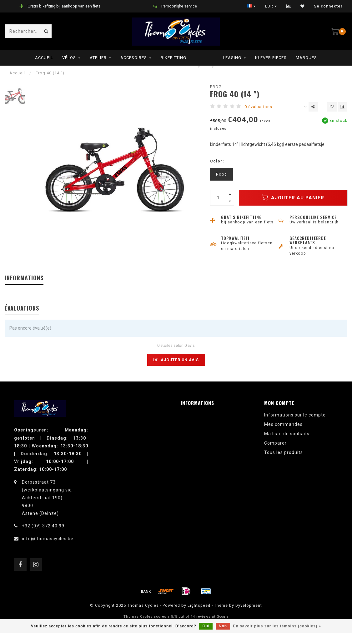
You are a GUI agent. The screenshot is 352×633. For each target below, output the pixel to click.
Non (223, 626)
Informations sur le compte (295, 414)
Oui (205, 626)
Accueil (44, 57)
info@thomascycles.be (47, 538)
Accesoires (133, 57)
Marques (306, 57)
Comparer (275, 443)
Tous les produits (283, 452)
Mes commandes (283, 424)
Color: (217, 161)
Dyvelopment (248, 605)
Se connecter (328, 6)
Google (223, 616)
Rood (221, 174)
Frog (216, 86)
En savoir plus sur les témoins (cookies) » (277, 626)
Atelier (98, 57)
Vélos (69, 57)
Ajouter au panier (293, 197)
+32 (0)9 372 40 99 (43, 525)
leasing (232, 57)
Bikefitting (173, 57)
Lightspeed (199, 605)
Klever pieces (271, 57)
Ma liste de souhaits (286, 433)
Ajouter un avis (176, 359)
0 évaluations (258, 106)
